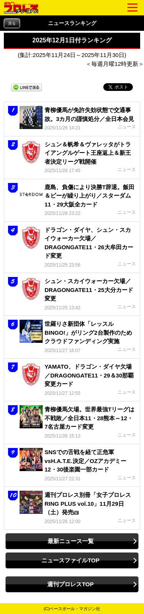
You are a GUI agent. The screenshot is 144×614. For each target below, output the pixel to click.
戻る (12, 23)
